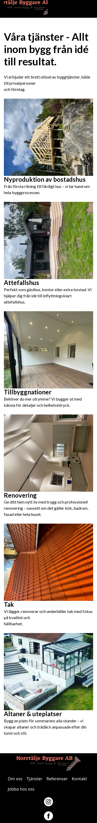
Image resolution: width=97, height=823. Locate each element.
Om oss (15, 779)
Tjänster (34, 779)
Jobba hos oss (21, 789)
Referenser (57, 779)
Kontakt (79, 779)
